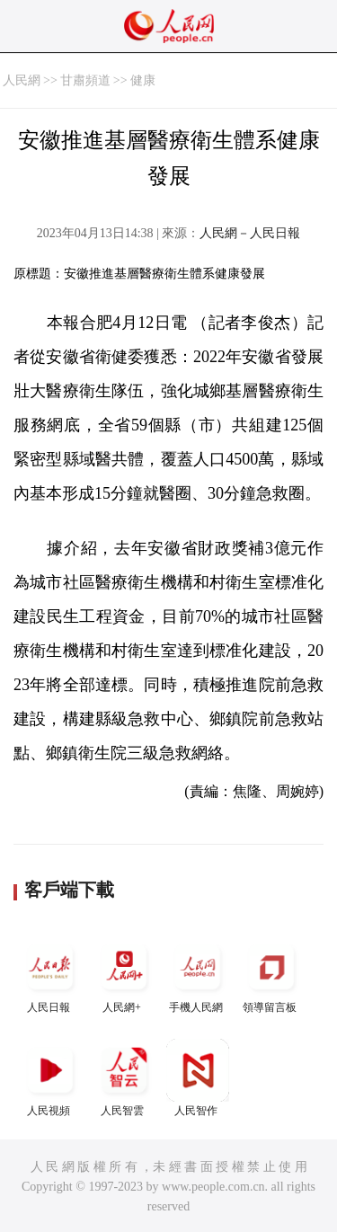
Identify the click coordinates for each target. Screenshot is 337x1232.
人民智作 (197, 1078)
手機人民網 (197, 974)
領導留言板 (271, 974)
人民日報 (50, 974)
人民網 (21, 80)
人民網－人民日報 (250, 233)
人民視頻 (50, 1078)
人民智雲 (124, 1078)
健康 (142, 80)
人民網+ (124, 974)
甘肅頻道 (85, 80)
